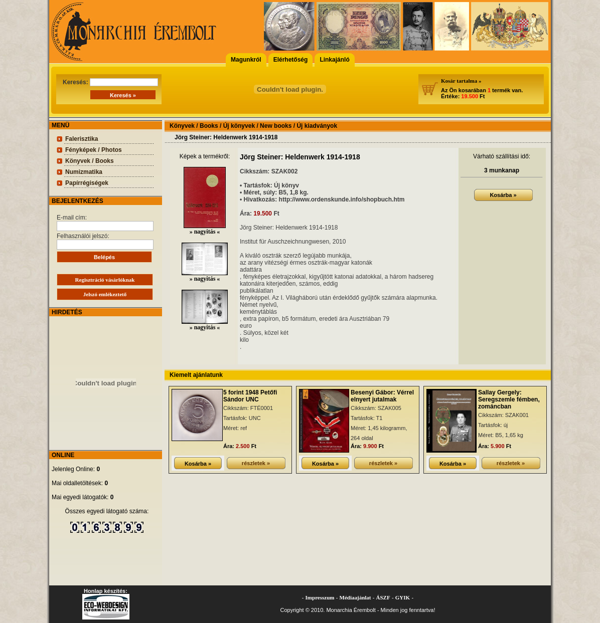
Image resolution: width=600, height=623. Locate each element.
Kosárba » (503, 195)
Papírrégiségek (86, 182)
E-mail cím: (105, 222)
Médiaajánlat (355, 597)
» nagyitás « (205, 229)
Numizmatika (83, 171)
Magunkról (246, 59)
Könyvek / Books (89, 160)
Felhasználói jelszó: (105, 241)
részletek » (256, 463)
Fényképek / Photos (93, 149)
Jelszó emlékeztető (104, 294)
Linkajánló (334, 59)
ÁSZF (383, 597)
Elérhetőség (290, 59)
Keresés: (110, 82)
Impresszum (320, 597)
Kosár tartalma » (461, 81)
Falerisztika (81, 138)
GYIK (402, 597)
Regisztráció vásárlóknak (105, 280)
